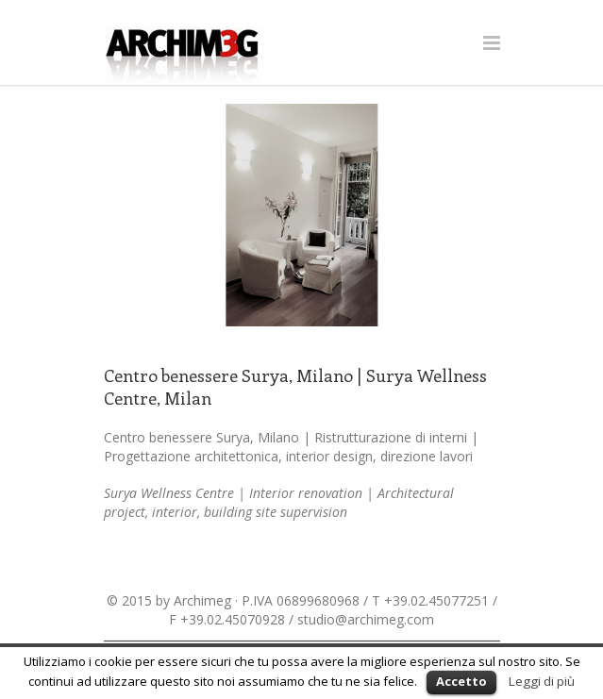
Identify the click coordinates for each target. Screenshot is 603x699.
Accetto (461, 681)
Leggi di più (542, 681)
